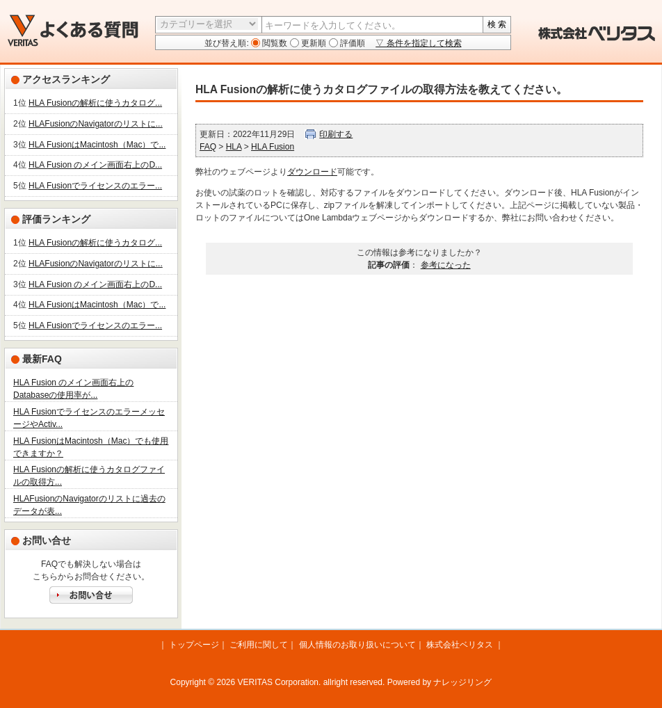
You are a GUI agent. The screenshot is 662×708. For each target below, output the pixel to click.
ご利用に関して (258, 645)
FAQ (208, 147)
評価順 (351, 43)
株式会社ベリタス (459, 645)
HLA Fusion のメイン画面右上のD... (95, 165)
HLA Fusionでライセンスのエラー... (95, 186)
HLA (234, 147)
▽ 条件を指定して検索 (418, 43)
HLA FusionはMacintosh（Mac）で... (97, 145)
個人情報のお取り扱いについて (357, 645)
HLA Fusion (272, 147)
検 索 (496, 24)
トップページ (194, 645)
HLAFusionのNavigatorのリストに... (96, 124)
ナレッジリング (462, 682)
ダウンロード (312, 172)
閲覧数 (273, 43)
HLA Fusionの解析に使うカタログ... (95, 103)
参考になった (446, 265)
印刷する (336, 134)
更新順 (312, 43)
